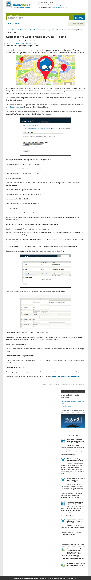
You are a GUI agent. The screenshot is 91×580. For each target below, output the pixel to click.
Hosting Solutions (33, 578)
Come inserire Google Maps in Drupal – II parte (22, 43)
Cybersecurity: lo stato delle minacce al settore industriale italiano (75, 520)
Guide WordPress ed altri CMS (26, 30)
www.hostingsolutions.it (61, 5)
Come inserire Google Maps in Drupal (49, 30)
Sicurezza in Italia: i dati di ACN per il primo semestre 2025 (76, 479)
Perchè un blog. (66, 405)
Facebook (63, 390)
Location (18, 107)
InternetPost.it (18, 4)
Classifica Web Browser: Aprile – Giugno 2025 (75, 502)
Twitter (70, 390)
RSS (82, 390)
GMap (12, 107)
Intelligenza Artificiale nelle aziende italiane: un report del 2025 (75, 440)
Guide (17, 23)
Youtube (76, 390)
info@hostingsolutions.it (59, 7)
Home (10, 23)
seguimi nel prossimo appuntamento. (65, 376)
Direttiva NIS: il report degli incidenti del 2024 (75, 459)
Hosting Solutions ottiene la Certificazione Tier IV (76, 564)
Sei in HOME (10, 30)
